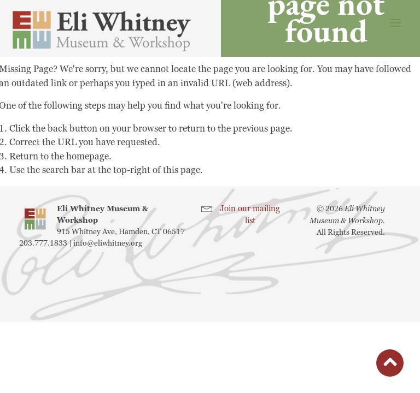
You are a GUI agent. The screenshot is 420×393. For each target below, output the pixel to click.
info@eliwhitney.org (107, 243)
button (390, 365)
